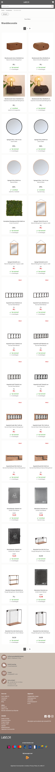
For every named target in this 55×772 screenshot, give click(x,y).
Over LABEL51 (5, 696)
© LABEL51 (41, 765)
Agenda (3, 725)
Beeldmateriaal (5, 727)
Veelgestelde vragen (33, 696)
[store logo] (27, 2)
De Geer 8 (4, 707)
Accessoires (9, 10)
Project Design (5, 722)
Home (2, 10)
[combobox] (27, 6)
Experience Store (5, 720)
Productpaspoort (32, 701)
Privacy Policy (33, 765)
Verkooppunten (32, 698)
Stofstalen (30, 700)
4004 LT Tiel (4, 708)
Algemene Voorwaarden (8, 729)
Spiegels (5, 14)
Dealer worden (5, 718)
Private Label (5, 724)
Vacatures (4, 698)
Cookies (27, 765)
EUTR (29, 703)
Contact (3, 700)
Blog (2, 701)
